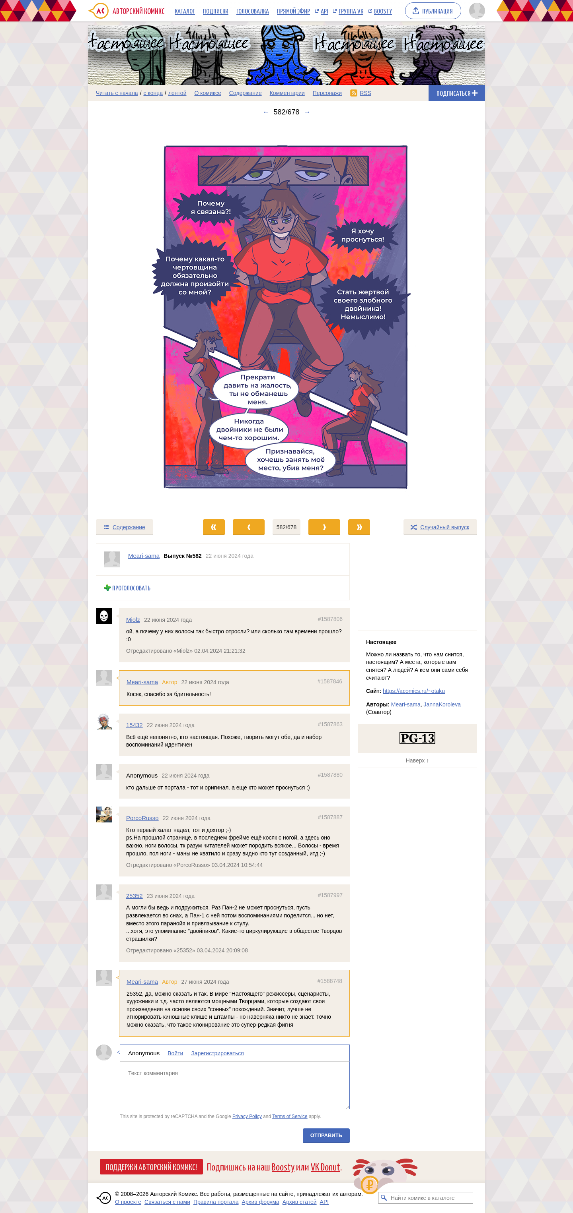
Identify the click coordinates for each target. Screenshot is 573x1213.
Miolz (133, 619)
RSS (365, 93)
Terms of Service (290, 1116)
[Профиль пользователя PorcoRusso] (107, 814)
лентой (177, 93)
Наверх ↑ (417, 760)
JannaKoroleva (442, 704)
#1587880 (330, 775)
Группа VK (351, 10)
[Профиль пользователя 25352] (107, 892)
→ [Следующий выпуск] (307, 112)
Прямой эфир (293, 10)
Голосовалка (252, 10)
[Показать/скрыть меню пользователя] (475, 10)
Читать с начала (117, 93)
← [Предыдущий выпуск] (265, 112)
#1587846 (330, 681)
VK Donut (325, 1166)
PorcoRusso (142, 817)
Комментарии (287, 93)
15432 (134, 725)
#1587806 (330, 618)
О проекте (128, 1202)
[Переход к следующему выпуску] (286, 317)
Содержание (245, 93)
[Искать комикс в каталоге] (384, 1197)
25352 (134, 895)
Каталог (185, 10)
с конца (153, 93)
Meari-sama (142, 682)
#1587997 (330, 895)
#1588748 (330, 981)
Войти (175, 1053)
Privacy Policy (247, 1116)
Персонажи (327, 93)
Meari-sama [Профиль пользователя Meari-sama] (144, 555)
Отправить (326, 1135)
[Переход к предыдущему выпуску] (137, 317)
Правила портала (216, 1202)
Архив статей (300, 1202)
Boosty (383, 10)
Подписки (215, 10)
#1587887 (330, 817)
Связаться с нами (167, 1202)
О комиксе (207, 93)
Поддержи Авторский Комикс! (151, 1166)
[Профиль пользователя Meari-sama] (112, 559)
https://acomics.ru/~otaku (414, 691)
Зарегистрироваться (217, 1053)
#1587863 (330, 724)
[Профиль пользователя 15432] (107, 721)
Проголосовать (131, 588)
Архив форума (260, 1202)
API (324, 10)
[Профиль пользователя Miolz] (107, 616)
